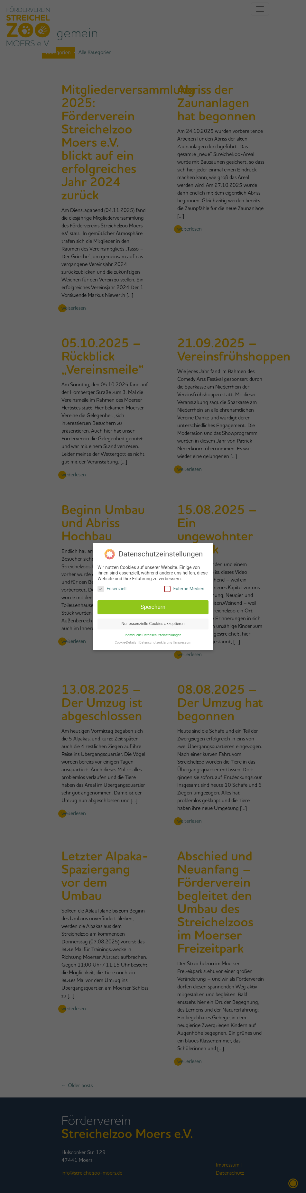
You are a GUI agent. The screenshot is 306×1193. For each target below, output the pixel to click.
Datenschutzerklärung (155, 640)
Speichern (153, 604)
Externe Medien (184, 587)
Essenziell (111, 587)
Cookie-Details (125, 640)
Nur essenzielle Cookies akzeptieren (152, 621)
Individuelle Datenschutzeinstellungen (153, 633)
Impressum (182, 640)
